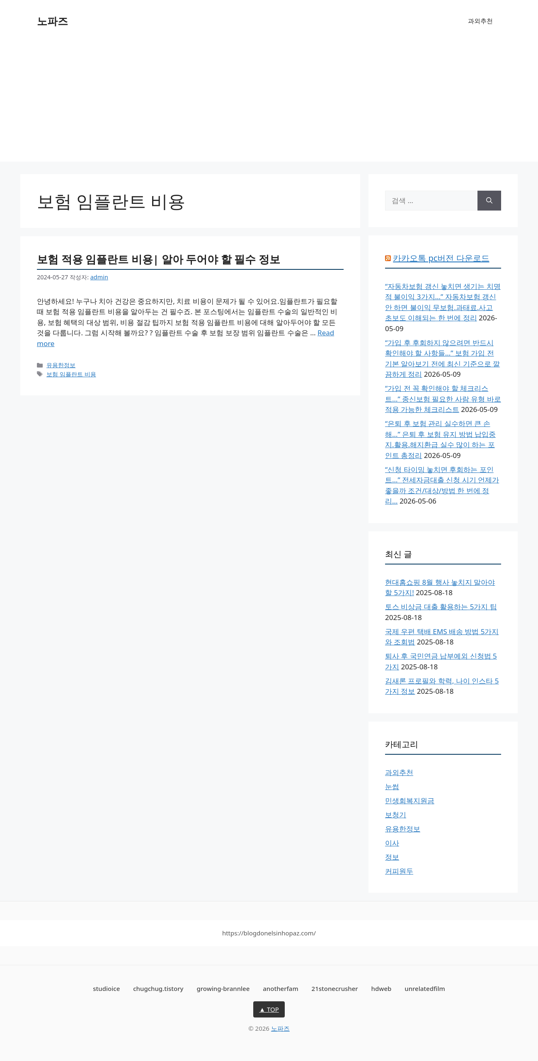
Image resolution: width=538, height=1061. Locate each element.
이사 (392, 843)
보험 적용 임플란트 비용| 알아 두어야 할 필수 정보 (158, 259)
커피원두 (399, 871)
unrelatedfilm (425, 988)
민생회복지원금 (409, 800)
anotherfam (280, 988)
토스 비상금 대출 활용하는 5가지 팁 (441, 606)
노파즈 (52, 21)
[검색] (489, 201)
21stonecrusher (335, 988)
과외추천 (480, 21)
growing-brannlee (223, 988)
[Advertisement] (269, 104)
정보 (392, 857)
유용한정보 (60, 365)
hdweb (381, 988)
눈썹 (392, 786)
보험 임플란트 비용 (71, 374)
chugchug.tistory (158, 988)
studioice (106, 988)
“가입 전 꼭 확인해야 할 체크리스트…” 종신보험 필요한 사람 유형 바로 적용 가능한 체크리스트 (443, 398)
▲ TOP (269, 1009)
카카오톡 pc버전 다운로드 (441, 258)
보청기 (395, 814)
